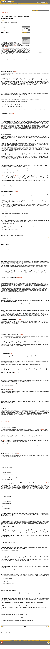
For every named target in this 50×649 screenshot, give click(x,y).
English (15, 16)
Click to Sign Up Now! (45, 0)
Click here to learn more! (19, 13)
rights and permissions (24, 640)
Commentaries (8, 16)
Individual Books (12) (26, 43)
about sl (35, 640)
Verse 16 (2, 418)
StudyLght (6, 2)
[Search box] (25, 30)
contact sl (30, 640)
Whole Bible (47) (25, 39)
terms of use (12, 640)
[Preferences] (49, 3)
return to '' (45, 237)
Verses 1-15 (3, 27)
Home (2, 16)
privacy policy (17, 640)
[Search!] (29, 30)
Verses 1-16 (3, 239)
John (28, 16)
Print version (24, 33)
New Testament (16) (26, 40)
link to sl (38, 640)
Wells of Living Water (22, 16)
